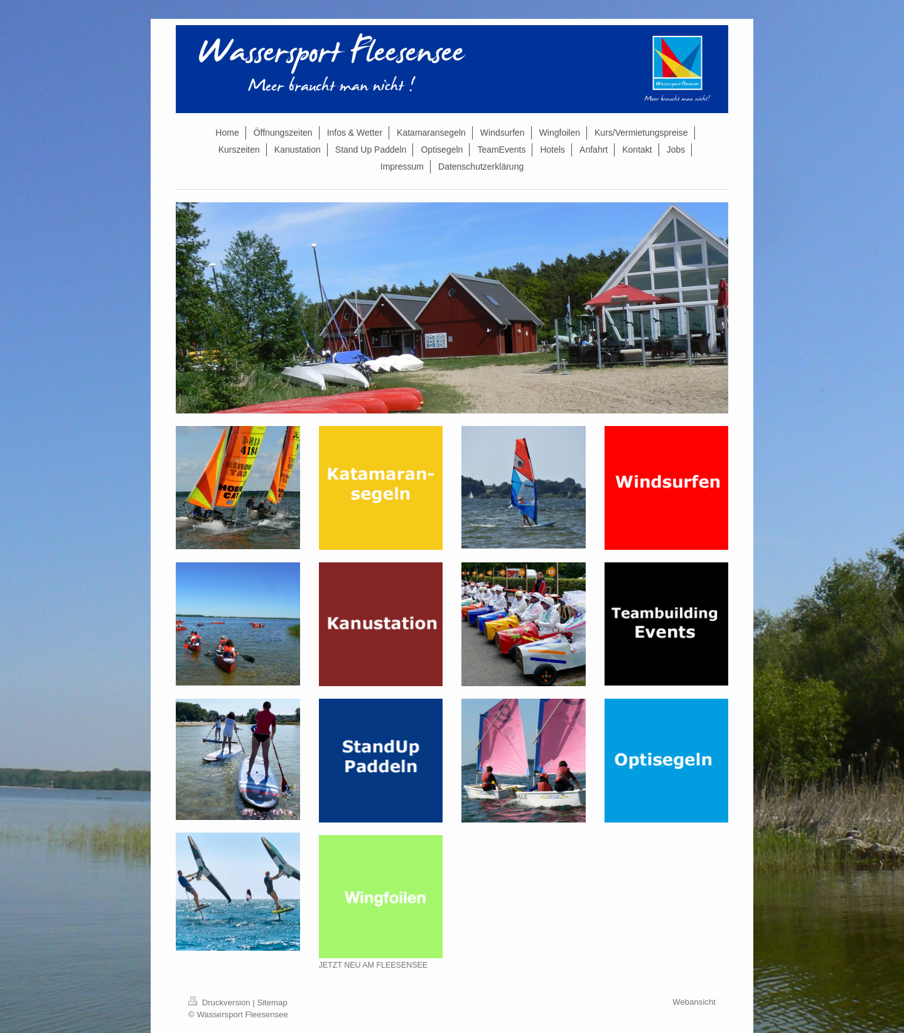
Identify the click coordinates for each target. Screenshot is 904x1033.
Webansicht (694, 1002)
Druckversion (220, 1002)
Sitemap (272, 1002)
